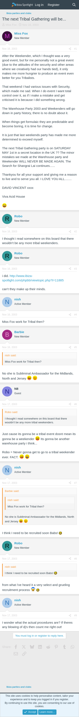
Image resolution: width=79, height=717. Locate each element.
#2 (75, 231)
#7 (75, 482)
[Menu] (6, 5)
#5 (75, 347)
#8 (75, 558)
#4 (75, 314)
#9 (75, 615)
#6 (75, 404)
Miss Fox (11, 24)
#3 (75, 268)
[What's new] (66, 5)
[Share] (70, 48)
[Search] (74, 5)
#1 (75, 48)
